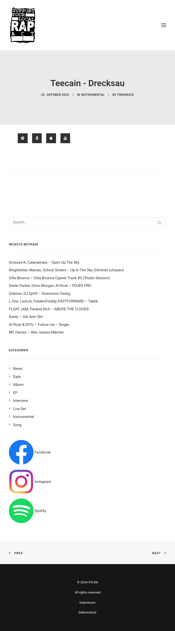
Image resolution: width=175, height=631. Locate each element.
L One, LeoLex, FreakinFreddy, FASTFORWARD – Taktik (53, 301)
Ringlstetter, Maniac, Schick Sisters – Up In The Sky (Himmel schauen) (66, 270)
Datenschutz (87, 612)
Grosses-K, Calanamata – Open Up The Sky (44, 262)
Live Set (19, 409)
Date (17, 377)
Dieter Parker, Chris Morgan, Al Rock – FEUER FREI (50, 285)
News (17, 368)
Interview (20, 400)
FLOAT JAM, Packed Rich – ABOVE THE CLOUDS (49, 309)
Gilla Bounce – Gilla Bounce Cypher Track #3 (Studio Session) (59, 278)
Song (17, 425)
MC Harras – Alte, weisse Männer (36, 332)
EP (15, 393)
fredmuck (125, 95)
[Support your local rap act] (87, 25)
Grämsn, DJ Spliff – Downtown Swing (39, 293)
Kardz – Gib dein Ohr (26, 317)
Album (18, 384)
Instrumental (93, 95)
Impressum (87, 602)
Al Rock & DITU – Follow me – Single (39, 324)
